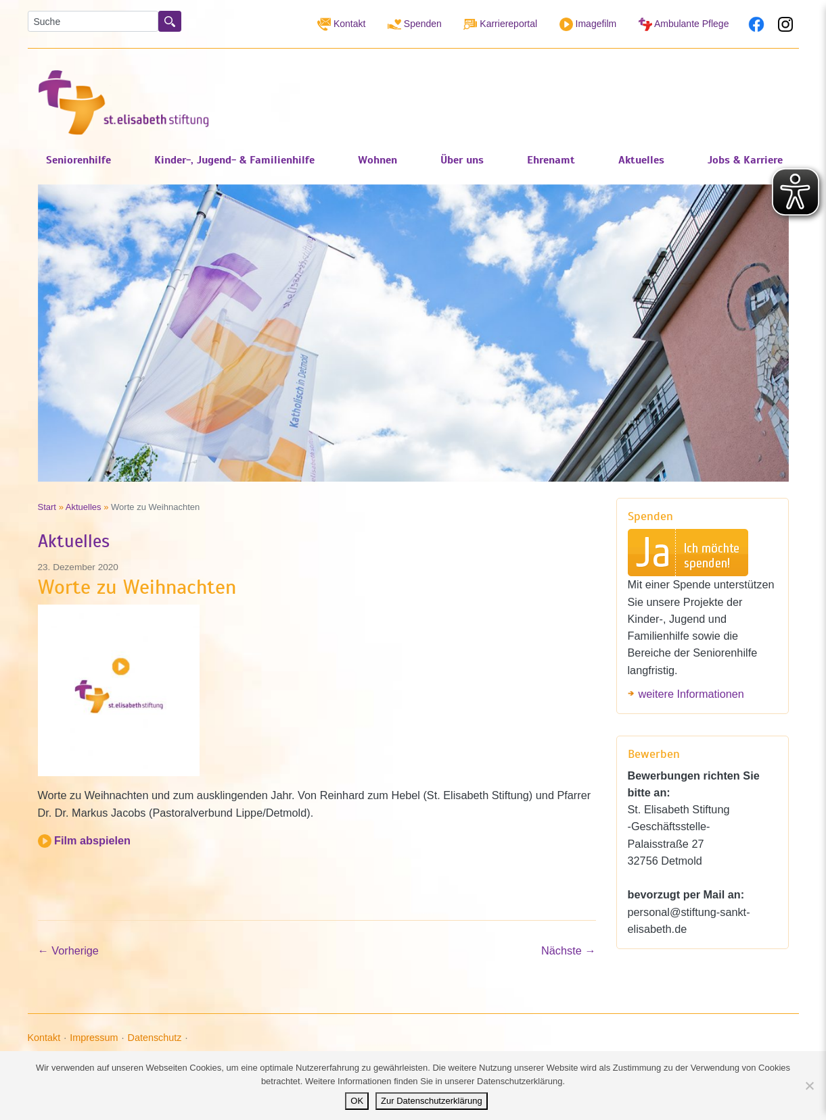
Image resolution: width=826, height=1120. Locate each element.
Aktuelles (83, 507)
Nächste (568, 950)
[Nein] (809, 1085)
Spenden (415, 24)
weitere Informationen (691, 694)
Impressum (94, 1037)
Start (47, 507)
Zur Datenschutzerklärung (431, 1101)
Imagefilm (588, 24)
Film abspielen (84, 840)
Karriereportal (500, 24)
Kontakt (341, 24)
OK (356, 1101)
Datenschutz (154, 1037)
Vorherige (68, 950)
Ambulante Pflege (684, 24)
